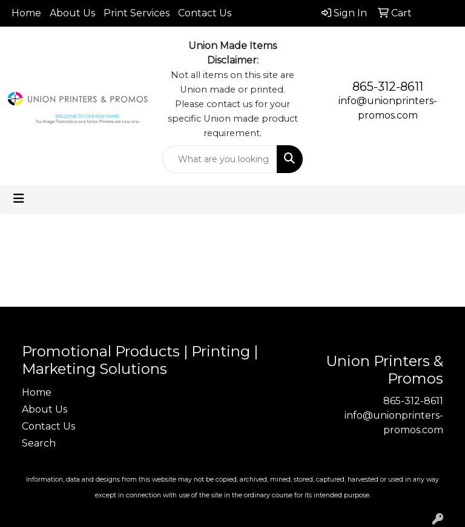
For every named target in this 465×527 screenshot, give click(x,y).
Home (26, 13)
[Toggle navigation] (18, 198)
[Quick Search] (219, 159)
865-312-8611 (387, 86)
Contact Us (204, 13)
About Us (72, 13)
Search (39, 443)
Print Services (137, 13)
